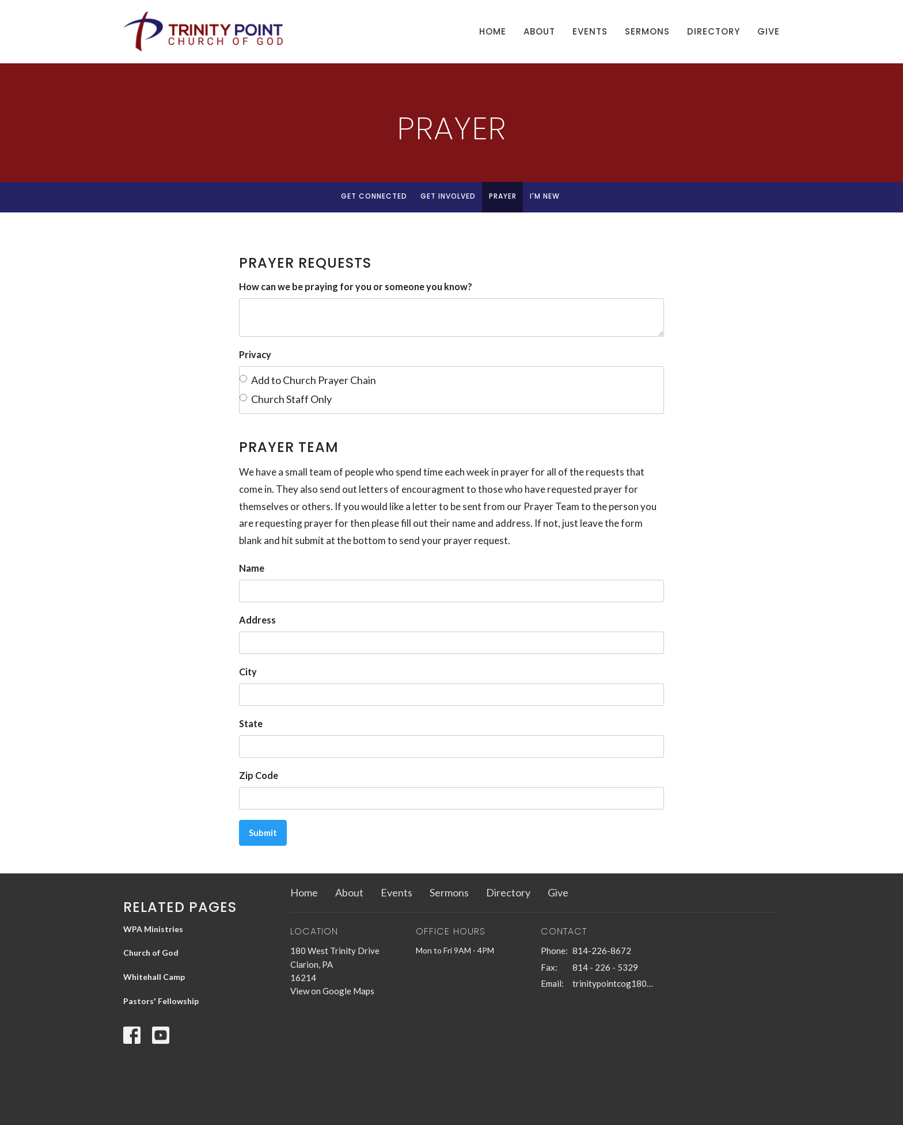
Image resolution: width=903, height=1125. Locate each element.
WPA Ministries (153, 929)
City (248, 671)
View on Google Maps (332, 991)
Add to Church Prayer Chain (308, 380)
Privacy (255, 354)
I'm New (545, 196)
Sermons (647, 31)
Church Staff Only (286, 399)
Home (492, 31)
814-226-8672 (601, 950)
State (251, 723)
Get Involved (448, 196)
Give (768, 31)
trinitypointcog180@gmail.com (613, 983)
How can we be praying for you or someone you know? (355, 286)
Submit (263, 832)
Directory (713, 31)
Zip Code (258, 775)
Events (590, 31)
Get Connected (374, 196)
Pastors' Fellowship (161, 1001)
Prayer (503, 196)
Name (251, 567)
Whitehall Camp (154, 977)
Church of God (151, 952)
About (539, 31)
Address (257, 619)
